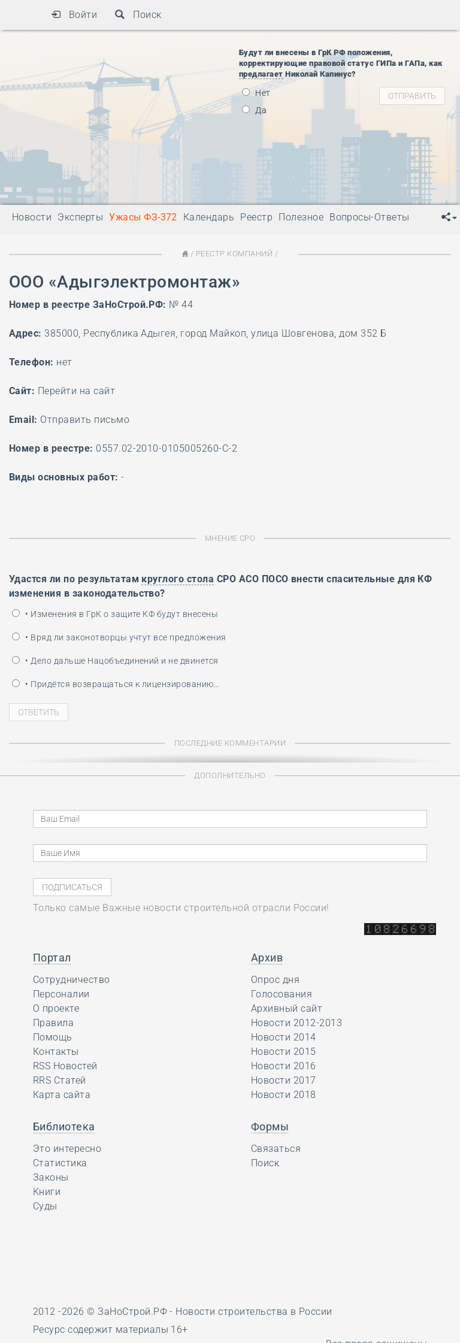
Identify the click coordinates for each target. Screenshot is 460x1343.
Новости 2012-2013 (296, 1023)
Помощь (52, 1037)
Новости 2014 (283, 1037)
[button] (449, 217)
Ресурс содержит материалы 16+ (110, 1329)
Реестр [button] (256, 217)
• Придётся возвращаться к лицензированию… (115, 684)
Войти (74, 14)
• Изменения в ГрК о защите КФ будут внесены (115, 614)
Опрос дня (275, 979)
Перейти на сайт (76, 391)
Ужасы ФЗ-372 (143, 217)
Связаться (276, 1148)
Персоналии (61, 994)
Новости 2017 (283, 1080)
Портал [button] (52, 957)
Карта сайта (61, 1094)
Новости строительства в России (253, 1311)
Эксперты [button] (80, 217)
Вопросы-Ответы (369, 217)
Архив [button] (267, 957)
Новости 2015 (283, 1051)
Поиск (138, 14)
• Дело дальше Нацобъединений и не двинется (115, 661)
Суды (45, 1206)
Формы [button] (270, 1126)
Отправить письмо (84, 419)
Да (254, 110)
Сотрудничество (71, 979)
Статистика (60, 1163)
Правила (53, 1023)
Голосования (281, 994)
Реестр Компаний (234, 253)
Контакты (56, 1051)
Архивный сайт (286, 1008)
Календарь (208, 217)
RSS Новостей (65, 1066)
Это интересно (67, 1148)
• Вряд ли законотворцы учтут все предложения (119, 637)
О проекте (56, 1008)
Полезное (301, 217)
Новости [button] (32, 217)
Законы (51, 1177)
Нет (256, 93)
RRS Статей (59, 1080)
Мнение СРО (230, 538)
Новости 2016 (283, 1066)
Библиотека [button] (64, 1126)
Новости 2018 (283, 1094)
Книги (46, 1191)
